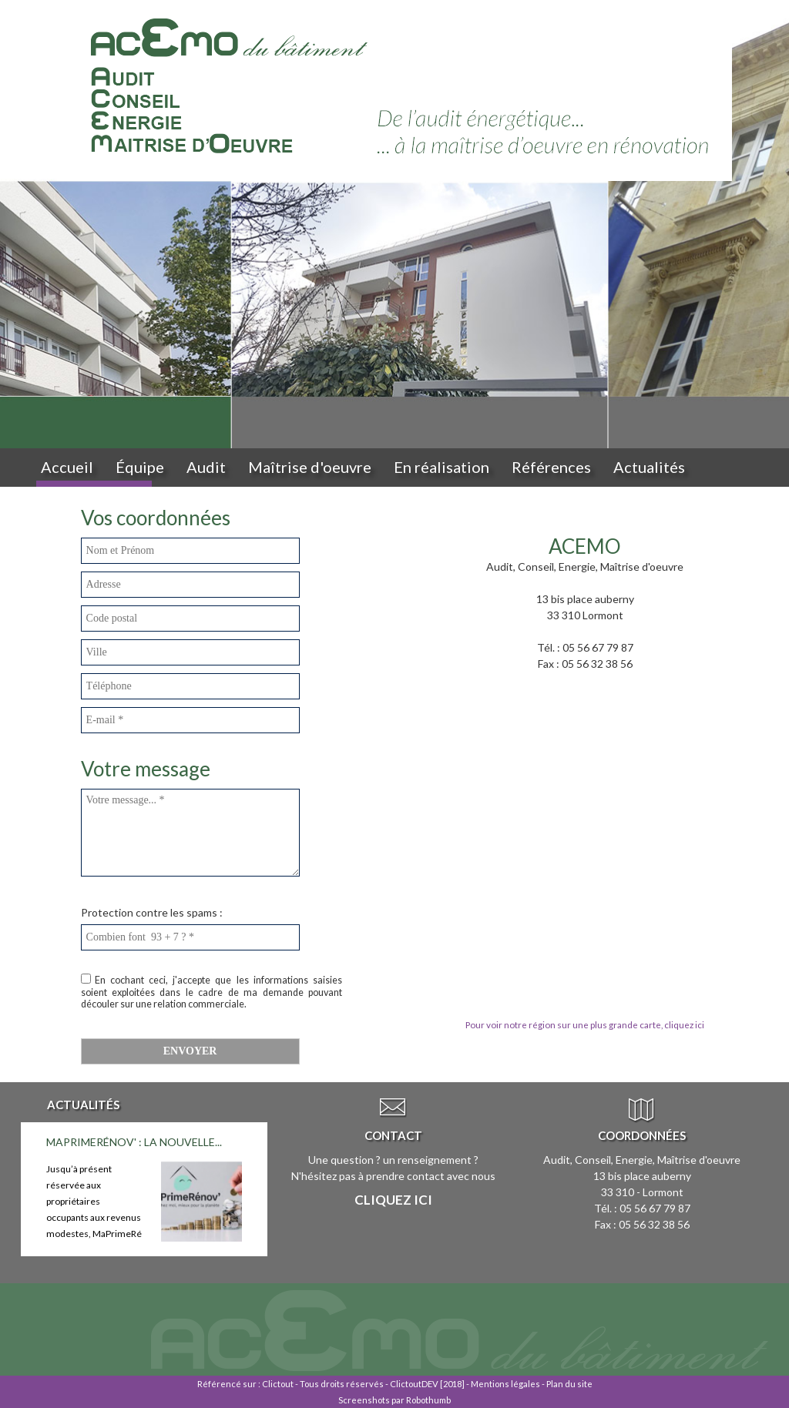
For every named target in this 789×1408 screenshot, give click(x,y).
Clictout (278, 1384)
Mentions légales (505, 1384)
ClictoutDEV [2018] (427, 1384)
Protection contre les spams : (152, 912)
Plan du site (569, 1384)
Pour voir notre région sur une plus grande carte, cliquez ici (584, 1024)
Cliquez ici (393, 1200)
